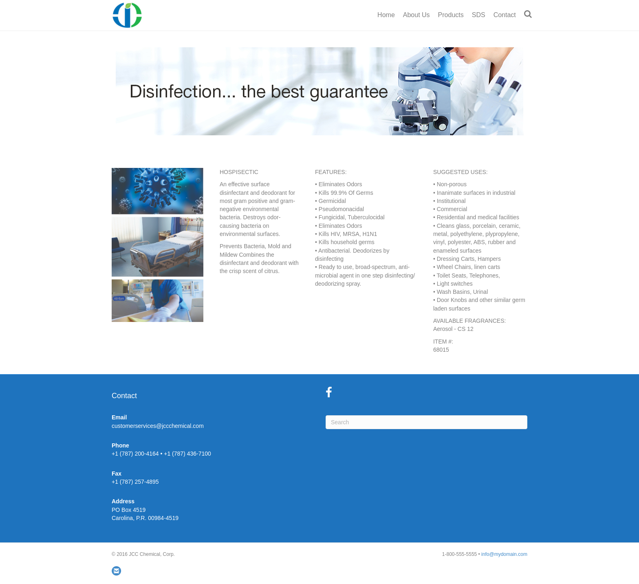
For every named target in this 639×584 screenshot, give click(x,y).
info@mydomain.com (504, 554)
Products (451, 14)
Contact (505, 14)
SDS (478, 14)
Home (386, 14)
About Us (416, 14)
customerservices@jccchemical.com (158, 426)
